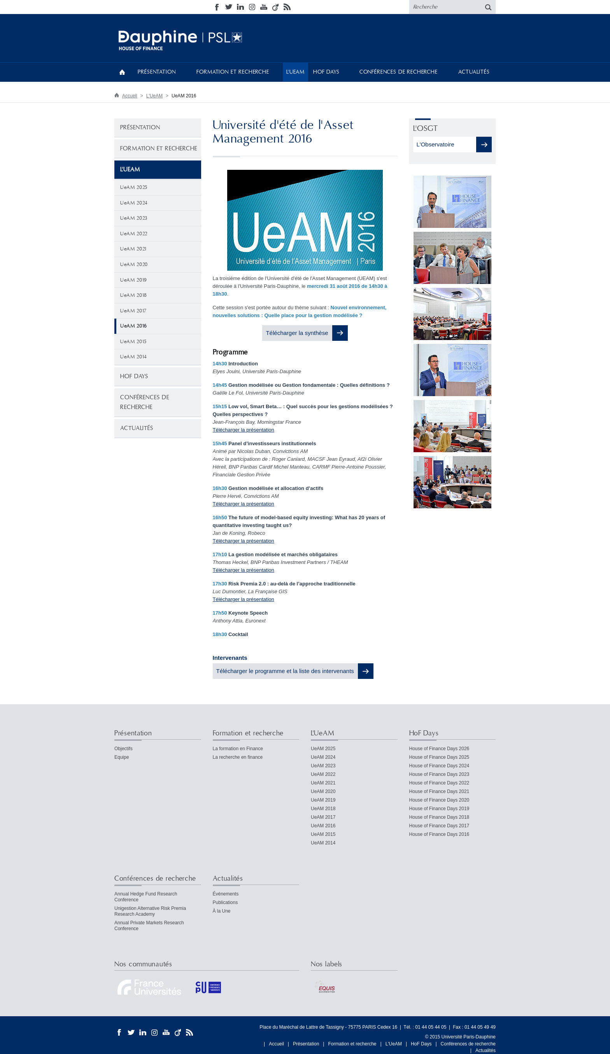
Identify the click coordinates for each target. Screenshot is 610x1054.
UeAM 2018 (133, 295)
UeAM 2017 (133, 311)
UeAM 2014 (133, 357)
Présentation (156, 72)
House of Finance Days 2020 (439, 800)
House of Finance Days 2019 (439, 808)
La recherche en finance (238, 757)
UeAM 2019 (133, 280)
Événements (226, 894)
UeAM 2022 (133, 234)
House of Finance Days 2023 (439, 774)
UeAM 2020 (134, 264)
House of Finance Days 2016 (439, 834)
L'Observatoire (436, 144)
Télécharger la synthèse (297, 333)
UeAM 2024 (134, 203)
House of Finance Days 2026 (439, 748)
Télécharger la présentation (243, 430)
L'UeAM (295, 72)
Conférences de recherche (398, 72)
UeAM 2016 (323, 825)
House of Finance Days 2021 (439, 791)
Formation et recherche (232, 72)
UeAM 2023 (133, 218)
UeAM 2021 (133, 249)
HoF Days (326, 72)
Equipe (121, 757)
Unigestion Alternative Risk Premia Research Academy (150, 911)
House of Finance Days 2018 (439, 817)
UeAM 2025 (133, 187)
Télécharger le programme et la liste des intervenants (285, 671)
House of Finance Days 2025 (439, 757)
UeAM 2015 (133, 341)
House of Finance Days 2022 (439, 783)
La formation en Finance (238, 748)
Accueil (122, 71)
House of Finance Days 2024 (439, 765)
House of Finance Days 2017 (439, 825)
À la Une (222, 911)
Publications (225, 902)
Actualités (473, 72)
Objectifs (123, 748)
